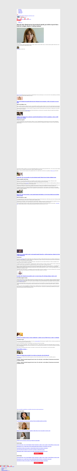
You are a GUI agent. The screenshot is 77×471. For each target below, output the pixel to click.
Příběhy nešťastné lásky (32, 409)
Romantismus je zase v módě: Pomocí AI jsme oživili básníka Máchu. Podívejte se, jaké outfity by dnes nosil (34, 446)
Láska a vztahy (20, 11)
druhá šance (41, 409)
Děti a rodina (21, 15)
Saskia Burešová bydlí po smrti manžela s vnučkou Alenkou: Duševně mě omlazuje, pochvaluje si (32, 448)
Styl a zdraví (20, 10)
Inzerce (2, 469)
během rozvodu (53, 170)
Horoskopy (19, 9)
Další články (37, 453)
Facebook (19, 19)
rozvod (36, 409)
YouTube (29, 19)
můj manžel (38, 409)
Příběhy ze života (27, 409)
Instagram (22, 19)
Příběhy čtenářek (23, 409)
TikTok (25, 19)
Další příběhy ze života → (22, 349)
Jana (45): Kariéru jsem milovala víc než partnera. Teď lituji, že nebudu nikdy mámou (31, 449)
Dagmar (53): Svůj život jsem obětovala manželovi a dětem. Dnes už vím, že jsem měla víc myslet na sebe (33, 430)
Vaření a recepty (20, 12)
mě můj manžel (28, 110)
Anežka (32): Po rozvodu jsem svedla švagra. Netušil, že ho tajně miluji (28, 440)
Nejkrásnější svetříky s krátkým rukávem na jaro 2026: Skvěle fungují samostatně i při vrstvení (32, 451)
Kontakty (3, 468)
